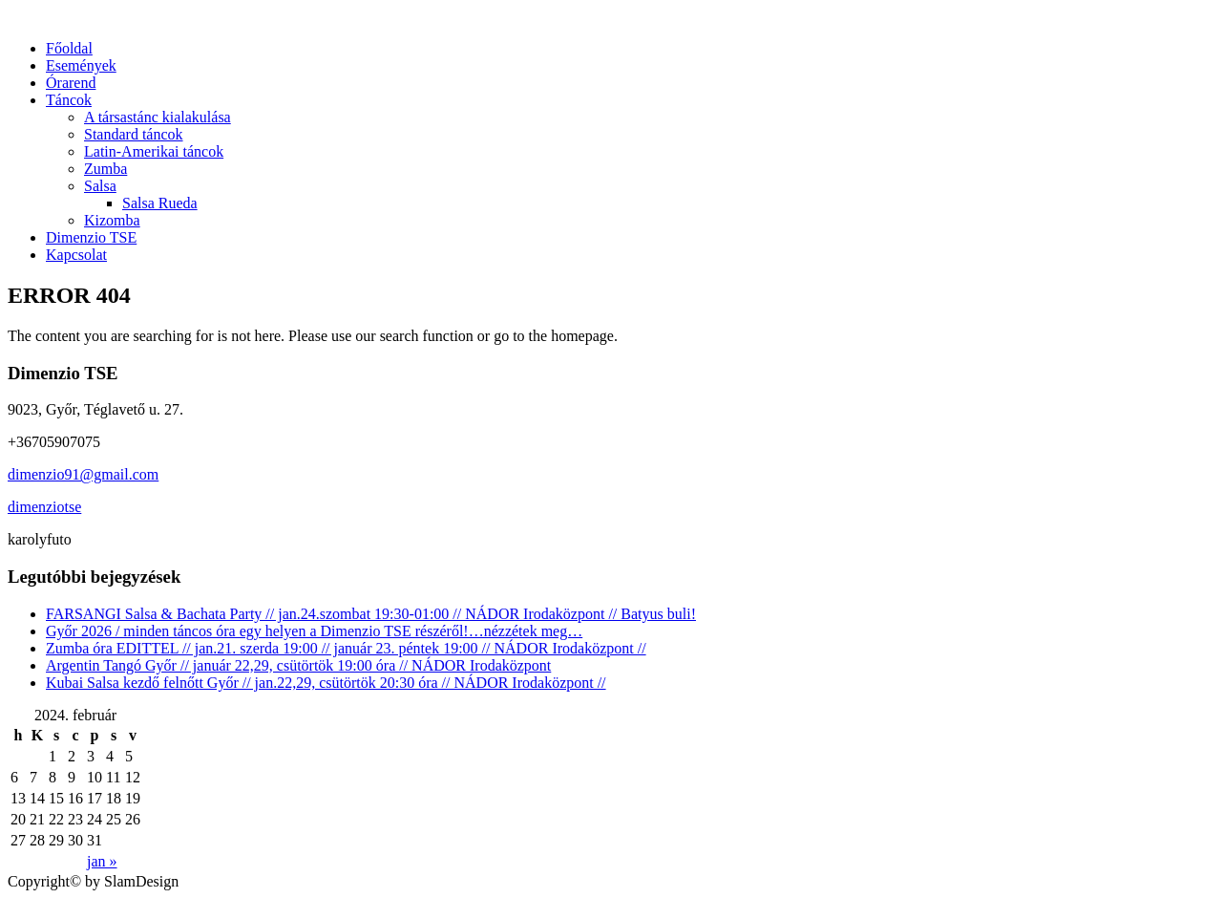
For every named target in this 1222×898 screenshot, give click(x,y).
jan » (102, 861)
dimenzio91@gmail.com (83, 474)
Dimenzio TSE (91, 237)
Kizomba (112, 220)
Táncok (69, 100)
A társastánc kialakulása (157, 117)
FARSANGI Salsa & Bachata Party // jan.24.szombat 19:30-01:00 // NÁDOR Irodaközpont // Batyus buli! (371, 614)
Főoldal (69, 48)
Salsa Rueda (160, 203)
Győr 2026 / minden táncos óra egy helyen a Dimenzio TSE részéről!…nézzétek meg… (314, 631)
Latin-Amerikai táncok (153, 151)
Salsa (100, 186)
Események (81, 65)
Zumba (105, 168)
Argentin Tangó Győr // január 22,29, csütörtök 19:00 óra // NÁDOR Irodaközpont (298, 665)
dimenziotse (44, 507)
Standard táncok (133, 134)
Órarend (70, 83)
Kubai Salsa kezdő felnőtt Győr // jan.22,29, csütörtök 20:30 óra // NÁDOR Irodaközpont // (326, 682)
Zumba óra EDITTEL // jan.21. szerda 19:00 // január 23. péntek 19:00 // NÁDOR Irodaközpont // (346, 648)
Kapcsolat (76, 254)
